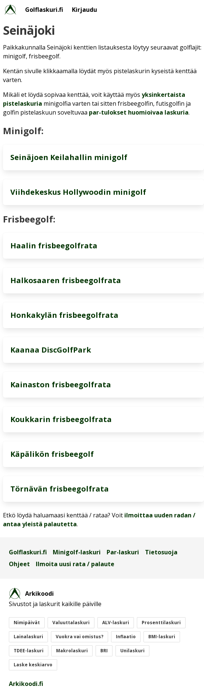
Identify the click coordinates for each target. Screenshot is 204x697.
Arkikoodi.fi (26, 684)
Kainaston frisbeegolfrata (60, 385)
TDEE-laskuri (29, 650)
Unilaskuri (132, 650)
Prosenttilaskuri (161, 622)
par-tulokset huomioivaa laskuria (139, 112)
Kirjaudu (84, 10)
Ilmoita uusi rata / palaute (75, 564)
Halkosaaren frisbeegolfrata (65, 280)
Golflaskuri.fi (44, 10)
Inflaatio (126, 636)
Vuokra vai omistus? (79, 636)
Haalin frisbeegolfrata (53, 246)
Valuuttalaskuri (71, 622)
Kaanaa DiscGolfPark (50, 350)
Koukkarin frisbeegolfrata (61, 419)
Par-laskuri (123, 552)
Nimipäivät (27, 622)
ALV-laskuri (115, 622)
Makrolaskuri (72, 650)
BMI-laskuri (161, 636)
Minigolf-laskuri (77, 552)
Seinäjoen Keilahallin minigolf (68, 157)
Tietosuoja (161, 552)
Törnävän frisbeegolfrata (59, 489)
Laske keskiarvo (33, 665)
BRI (104, 650)
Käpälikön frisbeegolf (52, 454)
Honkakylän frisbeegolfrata (64, 315)
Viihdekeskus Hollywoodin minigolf (78, 192)
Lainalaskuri (28, 636)
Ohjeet (19, 564)
